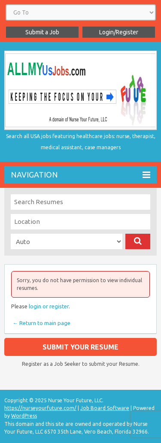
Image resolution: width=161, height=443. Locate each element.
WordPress (24, 416)
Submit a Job (42, 32)
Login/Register (118, 32)
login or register (49, 306)
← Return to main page (40, 323)
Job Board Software (104, 408)
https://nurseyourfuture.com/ (40, 408)
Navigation (80, 174)
